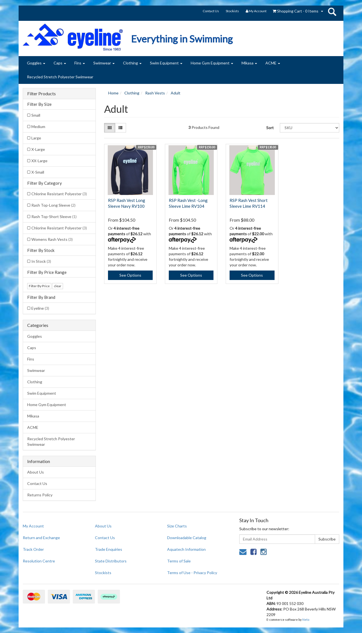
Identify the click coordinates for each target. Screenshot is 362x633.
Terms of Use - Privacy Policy (192, 572)
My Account (33, 526)
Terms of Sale (179, 561)
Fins (79, 63)
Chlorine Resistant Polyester (59, 193)
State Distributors (111, 561)
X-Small (37, 172)
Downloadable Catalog (186, 537)
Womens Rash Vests (52, 239)
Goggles (36, 63)
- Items (295, 11)
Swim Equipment (166, 63)
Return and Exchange (41, 537)
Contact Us (211, 11)
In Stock (41, 261)
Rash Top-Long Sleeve (53, 205)
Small (35, 115)
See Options (130, 275)
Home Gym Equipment (212, 63)
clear (57, 286)
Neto (305, 619)
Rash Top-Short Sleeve (54, 216)
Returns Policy (39, 494)
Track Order (33, 549)
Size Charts (177, 526)
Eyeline (40, 308)
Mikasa (249, 63)
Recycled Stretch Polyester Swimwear (60, 76)
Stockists (232, 11)
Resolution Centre (39, 561)
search (332, 11)
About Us (35, 472)
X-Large (38, 149)
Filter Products (41, 93)
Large (36, 138)
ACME (272, 63)
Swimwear (104, 63)
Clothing (132, 63)
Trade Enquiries (108, 549)
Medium (38, 126)
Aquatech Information (186, 549)
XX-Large (39, 160)
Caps (60, 63)
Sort (270, 127)
